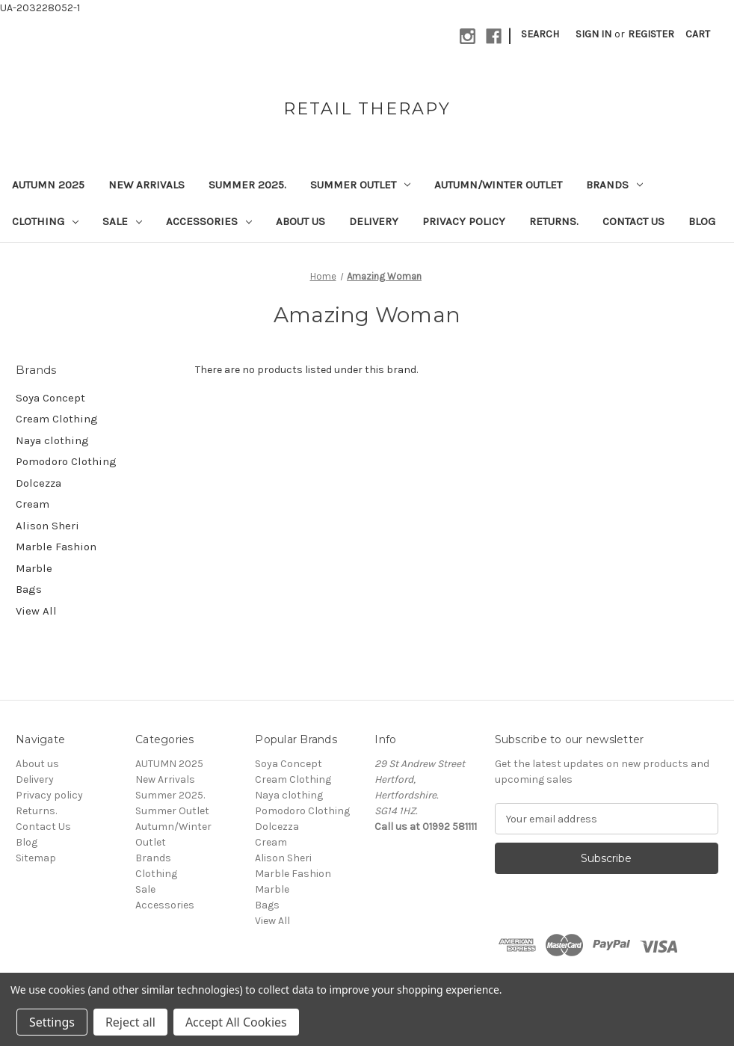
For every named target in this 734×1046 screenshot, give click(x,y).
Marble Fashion (56, 546)
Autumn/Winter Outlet (498, 184)
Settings (52, 1022)
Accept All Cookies (236, 1022)
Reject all (130, 1022)
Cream (32, 504)
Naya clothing (52, 440)
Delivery (373, 221)
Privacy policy (463, 221)
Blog (701, 221)
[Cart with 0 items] (697, 34)
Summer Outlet (360, 184)
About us (300, 221)
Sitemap (36, 858)
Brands (614, 184)
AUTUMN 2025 (48, 184)
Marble (34, 568)
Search (540, 34)
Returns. (554, 221)
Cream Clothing (57, 418)
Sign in (593, 34)
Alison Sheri (47, 525)
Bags (29, 589)
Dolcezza (38, 483)
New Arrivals (146, 184)
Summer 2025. (247, 184)
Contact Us (633, 221)
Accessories (209, 221)
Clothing (45, 221)
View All (36, 611)
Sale (122, 221)
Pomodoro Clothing (66, 461)
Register (651, 34)
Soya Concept (50, 397)
